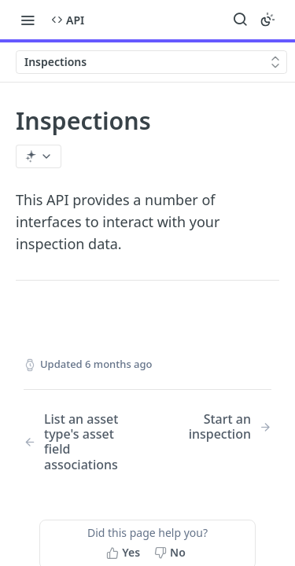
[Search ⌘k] (240, 19)
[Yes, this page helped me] (125, 552)
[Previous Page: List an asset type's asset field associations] (77, 442)
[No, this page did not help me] (171, 552)
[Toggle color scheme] (267, 19)
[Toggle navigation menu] (27, 19)
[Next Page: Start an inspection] (218, 427)
